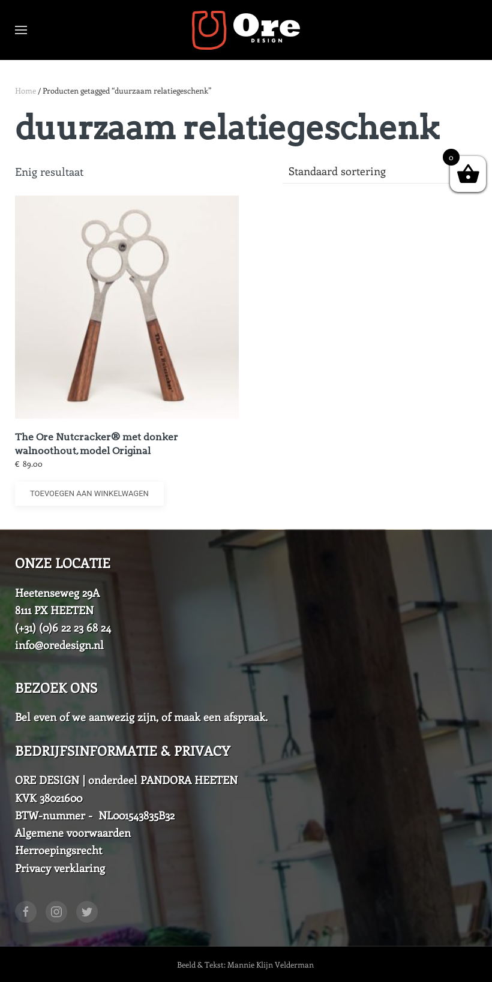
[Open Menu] (21, 30)
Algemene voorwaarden (73, 832)
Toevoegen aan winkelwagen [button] (89, 493)
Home (25, 90)
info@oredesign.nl (59, 645)
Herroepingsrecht (58, 850)
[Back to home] (246, 30)
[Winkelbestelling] (380, 172)
